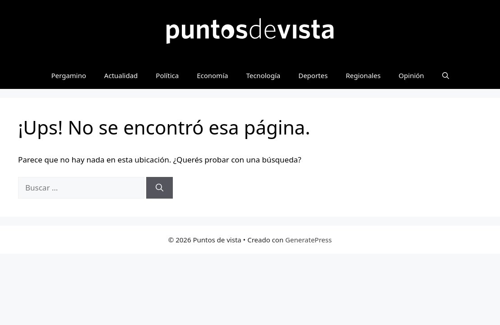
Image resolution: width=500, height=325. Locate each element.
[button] (445, 75)
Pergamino (68, 75)
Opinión (411, 75)
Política (167, 75)
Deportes (313, 75)
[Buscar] (159, 188)
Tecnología (263, 75)
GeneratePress (308, 239)
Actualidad (121, 75)
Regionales (363, 75)
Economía (212, 75)
